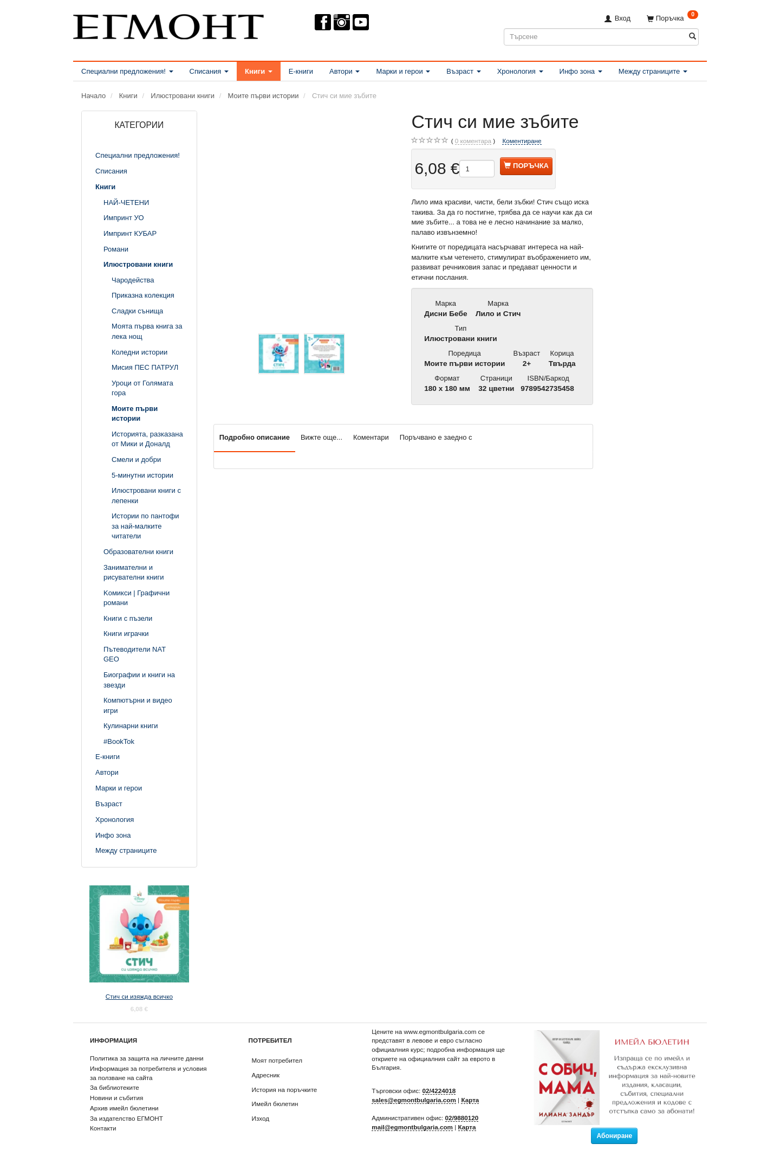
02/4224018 (439, 1090)
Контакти (103, 1128)
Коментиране (521, 140)
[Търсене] (692, 36)
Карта (470, 1099)
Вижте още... (321, 437)
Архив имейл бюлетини (124, 1107)
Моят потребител (277, 1060)
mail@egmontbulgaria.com (412, 1126)
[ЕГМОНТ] (168, 24)
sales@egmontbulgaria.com (414, 1099)
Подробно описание (254, 437)
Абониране (614, 1136)
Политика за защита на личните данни (146, 1058)
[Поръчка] (672, 18)
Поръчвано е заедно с (436, 437)
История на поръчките (284, 1089)
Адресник (266, 1074)
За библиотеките (114, 1087)
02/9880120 (462, 1117)
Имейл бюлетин (275, 1103)
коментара (473, 141)
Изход (261, 1118)
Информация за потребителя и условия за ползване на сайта (148, 1073)
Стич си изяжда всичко (139, 996)
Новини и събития (116, 1097)
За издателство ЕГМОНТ (126, 1118)
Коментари (371, 437)
